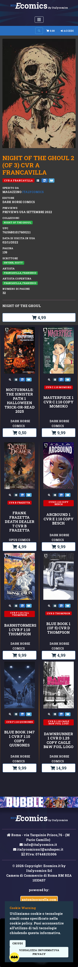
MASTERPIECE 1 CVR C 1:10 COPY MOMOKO (58, 402)
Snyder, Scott (13, 262)
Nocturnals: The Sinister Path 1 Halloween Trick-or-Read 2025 (19, 401)
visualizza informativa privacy (39, 952)
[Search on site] (39, 30)
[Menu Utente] (39, 19)
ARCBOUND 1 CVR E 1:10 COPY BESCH (59, 519)
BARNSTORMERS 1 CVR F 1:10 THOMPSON (19, 629)
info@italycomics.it (38, 844)
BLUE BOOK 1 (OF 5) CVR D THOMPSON (58, 628)
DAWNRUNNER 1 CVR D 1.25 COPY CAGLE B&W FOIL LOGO (58, 740)
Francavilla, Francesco (20, 272)
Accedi (67, 30)
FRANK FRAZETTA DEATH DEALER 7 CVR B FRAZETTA (19, 522)
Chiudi (17, 943)
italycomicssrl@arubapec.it (38, 849)
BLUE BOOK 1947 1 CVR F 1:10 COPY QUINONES (19, 738)
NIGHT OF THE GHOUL (17, 222)
